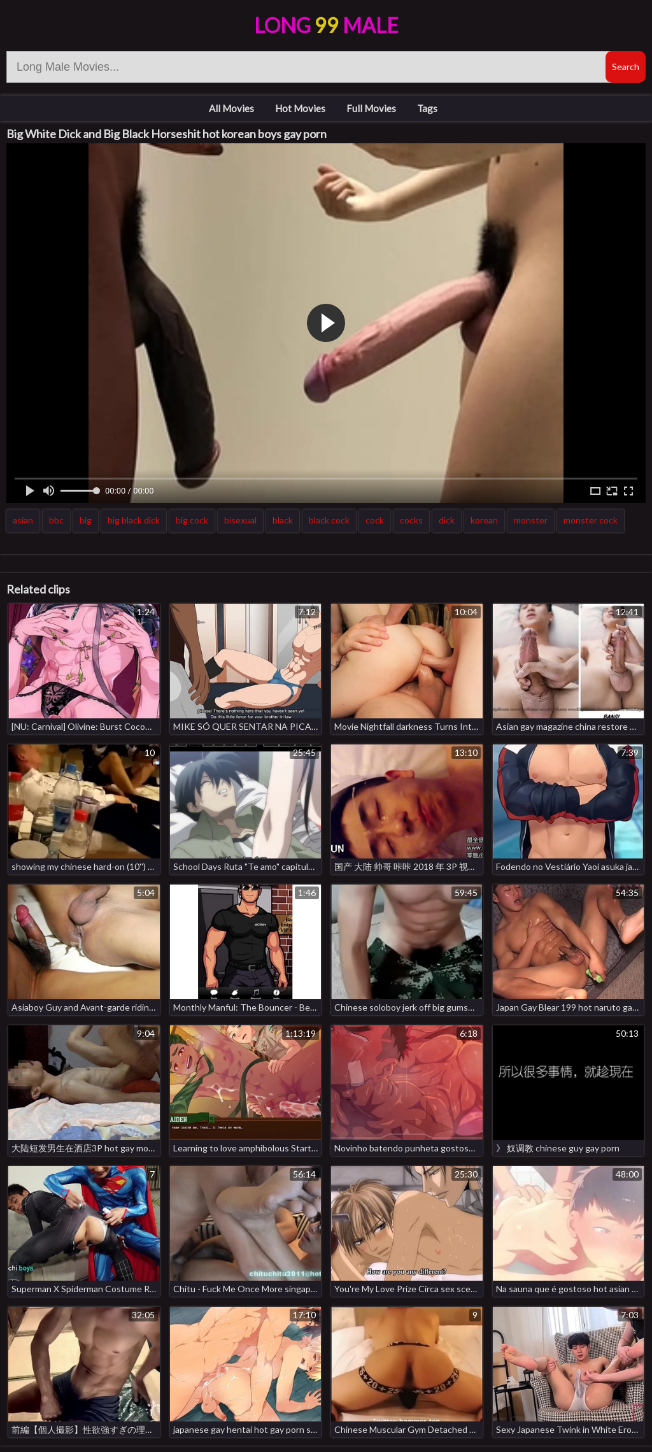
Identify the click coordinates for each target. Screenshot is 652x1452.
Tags (427, 108)
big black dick (134, 520)
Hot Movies (300, 108)
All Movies (231, 108)
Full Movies (371, 108)
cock (374, 520)
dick (447, 520)
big (86, 520)
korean (484, 520)
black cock (329, 520)
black (283, 520)
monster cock (590, 520)
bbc (56, 520)
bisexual (240, 520)
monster (531, 520)
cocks (411, 520)
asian (23, 520)
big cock (192, 520)
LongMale (326, 25)
